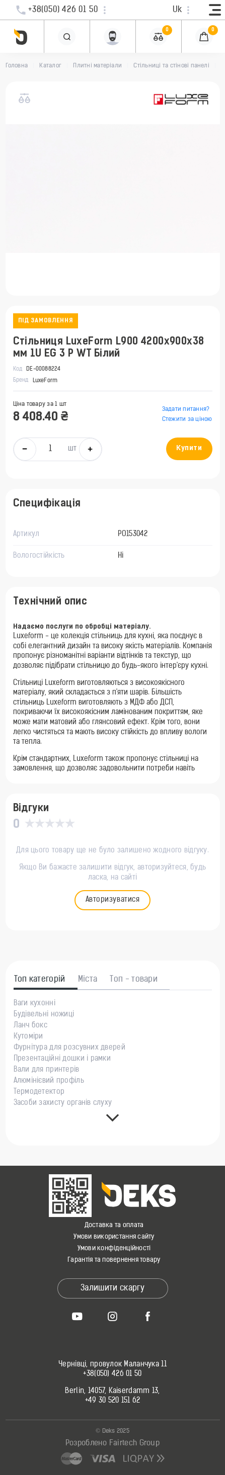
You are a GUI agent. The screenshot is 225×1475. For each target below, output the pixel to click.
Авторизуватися (113, 900)
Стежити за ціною (187, 419)
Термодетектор (39, 1092)
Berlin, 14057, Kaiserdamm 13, (112, 1391)
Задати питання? (186, 409)
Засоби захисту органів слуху (63, 1103)
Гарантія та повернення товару (114, 1260)
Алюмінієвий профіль (49, 1081)
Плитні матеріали (97, 66)
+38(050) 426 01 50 (112, 1374)
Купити (189, 448)
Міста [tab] (88, 980)
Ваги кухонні (34, 1003)
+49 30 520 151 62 (112, 1401)
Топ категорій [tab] (39, 980)
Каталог (50, 66)
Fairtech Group (134, 1443)
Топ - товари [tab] (134, 980)
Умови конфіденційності (114, 1248)
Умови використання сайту (113, 1237)
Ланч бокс (31, 1025)
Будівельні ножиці (44, 1014)
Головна (17, 66)
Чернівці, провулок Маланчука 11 (112, 1364)
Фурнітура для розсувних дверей (69, 1048)
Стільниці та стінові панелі (171, 66)
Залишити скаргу (112, 1288)
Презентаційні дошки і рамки (62, 1059)
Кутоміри (28, 1036)
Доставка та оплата (114, 1225)
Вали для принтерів (47, 1070)
